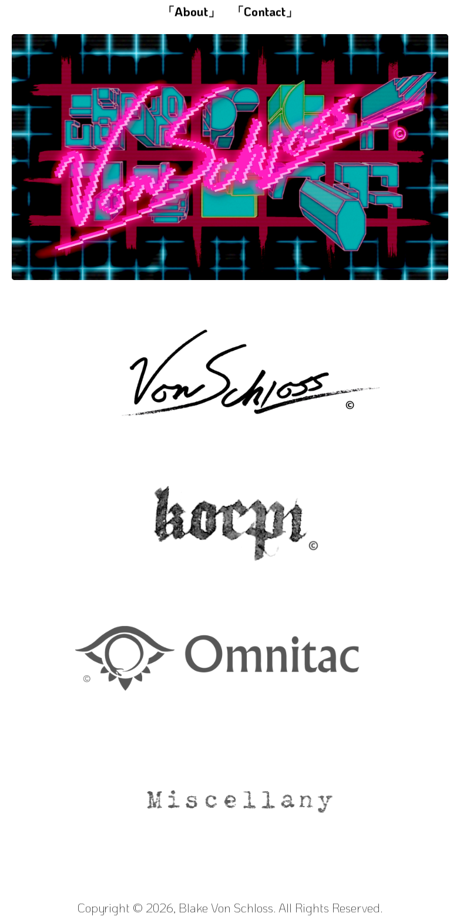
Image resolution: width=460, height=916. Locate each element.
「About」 (191, 11)
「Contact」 (264, 11)
